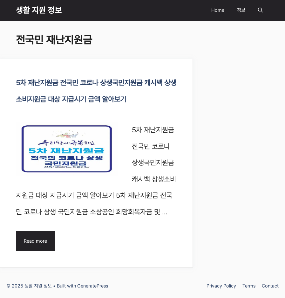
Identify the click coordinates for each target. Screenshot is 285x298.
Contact (270, 286)
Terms (248, 286)
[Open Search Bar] (260, 10)
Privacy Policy (221, 286)
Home (217, 10)
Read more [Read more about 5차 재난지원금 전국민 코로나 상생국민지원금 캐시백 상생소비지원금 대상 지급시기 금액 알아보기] (35, 241)
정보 (241, 10)
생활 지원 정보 (39, 10)
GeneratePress (92, 286)
